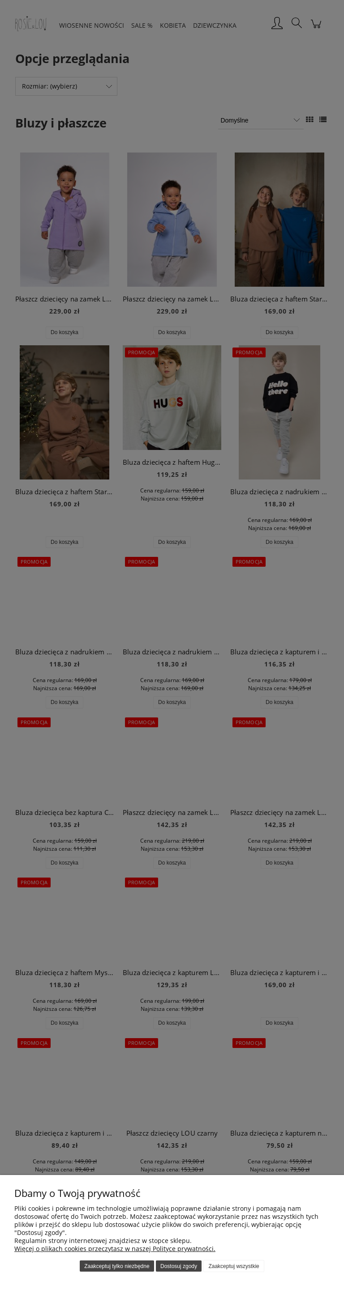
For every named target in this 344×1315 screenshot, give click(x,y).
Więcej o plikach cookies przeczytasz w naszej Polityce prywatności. (114, 1248)
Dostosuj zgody (178, 1266)
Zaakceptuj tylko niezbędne (116, 1266)
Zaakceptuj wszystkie (233, 1266)
